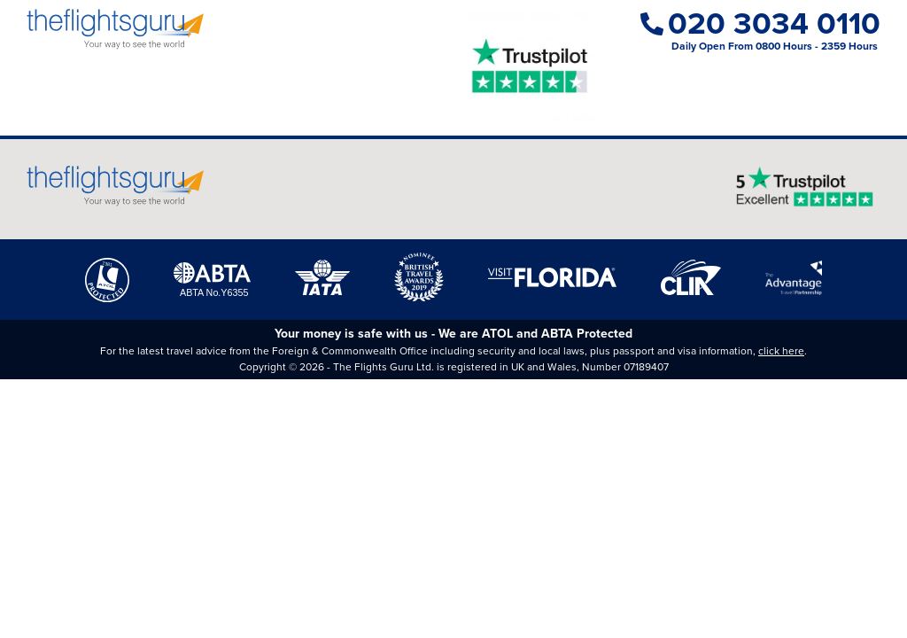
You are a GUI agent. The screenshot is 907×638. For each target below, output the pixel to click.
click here (781, 351)
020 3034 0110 (760, 23)
